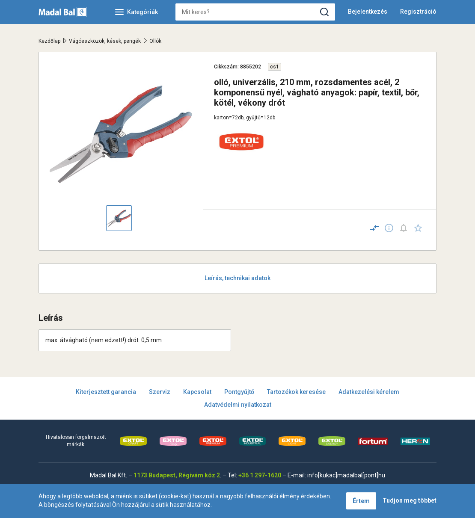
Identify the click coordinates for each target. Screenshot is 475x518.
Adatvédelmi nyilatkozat (237, 404)
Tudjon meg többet (409, 500)
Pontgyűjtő (239, 391)
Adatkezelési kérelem (368, 391)
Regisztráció (418, 11)
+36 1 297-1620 (259, 475)
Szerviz (159, 391)
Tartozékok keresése (296, 391)
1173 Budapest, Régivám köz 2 (177, 475)
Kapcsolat (197, 391)
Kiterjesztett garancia (106, 391)
